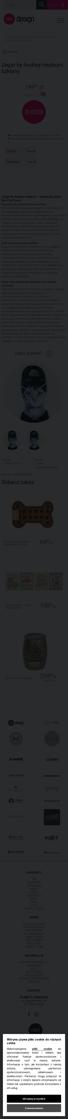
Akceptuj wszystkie (34, 1098)
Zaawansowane (34, 1108)
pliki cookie (42, 1049)
